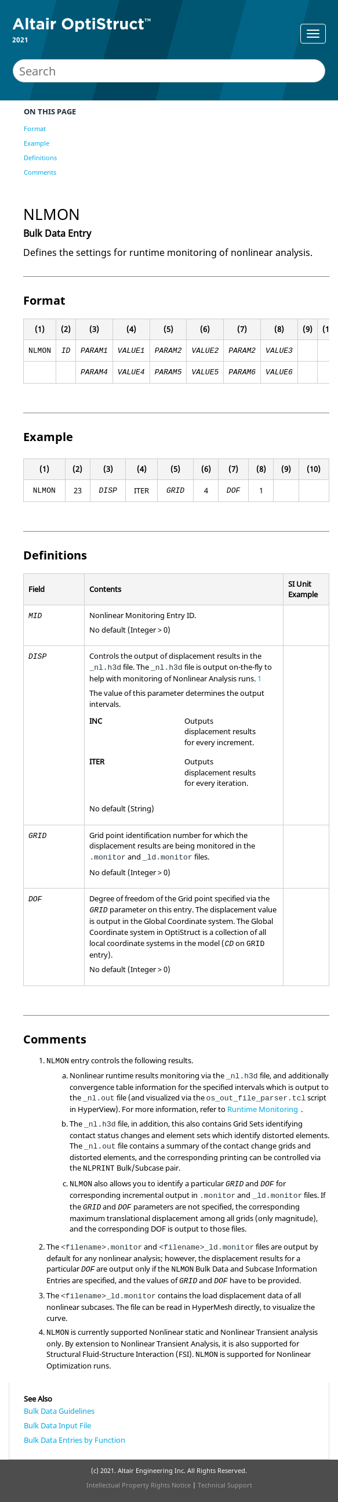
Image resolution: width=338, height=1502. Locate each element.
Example (36, 143)
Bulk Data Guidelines (59, 1411)
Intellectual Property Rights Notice (138, 1485)
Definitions (40, 157)
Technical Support (225, 1485)
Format (35, 128)
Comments (40, 172)
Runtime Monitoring (262, 1109)
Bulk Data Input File (57, 1425)
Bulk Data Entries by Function (74, 1440)
